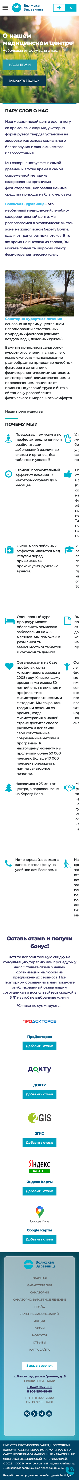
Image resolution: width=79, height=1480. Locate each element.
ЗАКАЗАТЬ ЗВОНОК (24, 81)
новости (39, 1335)
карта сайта (39, 1349)
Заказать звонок (39, 1365)
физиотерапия (39, 1285)
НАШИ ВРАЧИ (20, 65)
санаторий (39, 1292)
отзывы (39, 1342)
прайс (39, 1306)
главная (39, 1278)
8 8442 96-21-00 (39, 1387)
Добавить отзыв (39, 1046)
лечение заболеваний (39, 1314)
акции (39, 1321)
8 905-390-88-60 (39, 1391)
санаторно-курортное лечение (39, 1299)
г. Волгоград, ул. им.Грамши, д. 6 (40, 1376)
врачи (40, 1328)
